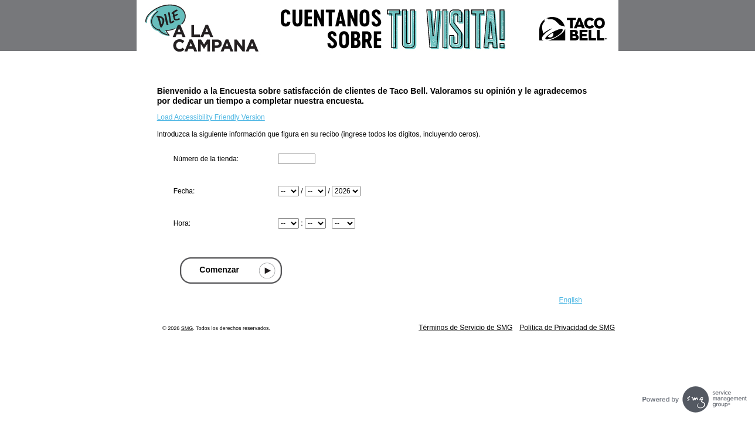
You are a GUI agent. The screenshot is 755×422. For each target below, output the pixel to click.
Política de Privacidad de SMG (567, 328)
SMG (187, 328)
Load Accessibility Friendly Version (211, 117)
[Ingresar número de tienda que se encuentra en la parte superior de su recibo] (296, 159)
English (570, 300)
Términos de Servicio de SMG (465, 328)
